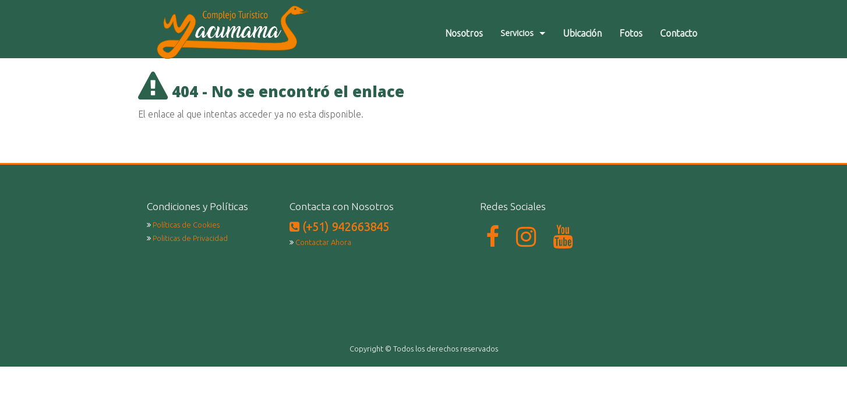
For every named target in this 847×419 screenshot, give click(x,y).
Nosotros (473, 33)
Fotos (639, 33)
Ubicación (590, 33)
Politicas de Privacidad (190, 238)
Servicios (525, 33)
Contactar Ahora (323, 242)
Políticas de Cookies (186, 225)
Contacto (687, 33)
